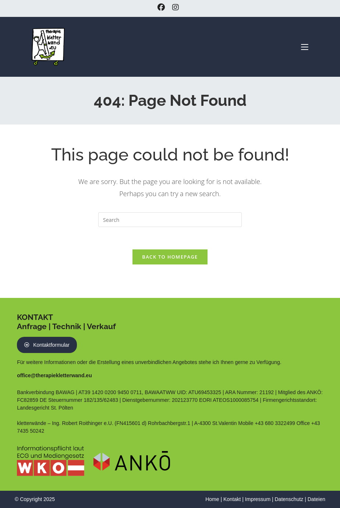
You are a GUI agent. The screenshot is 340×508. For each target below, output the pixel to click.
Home (212, 499)
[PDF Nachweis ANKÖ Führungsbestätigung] (131, 460)
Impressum (257, 499)
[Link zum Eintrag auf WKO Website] (50, 460)
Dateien (316, 499)
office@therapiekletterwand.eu (54, 375)
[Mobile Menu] (304, 46)
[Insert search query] (170, 219)
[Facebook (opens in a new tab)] (163, 7)
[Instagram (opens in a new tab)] (176, 7)
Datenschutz (289, 499)
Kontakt (232, 499)
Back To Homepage (170, 256)
